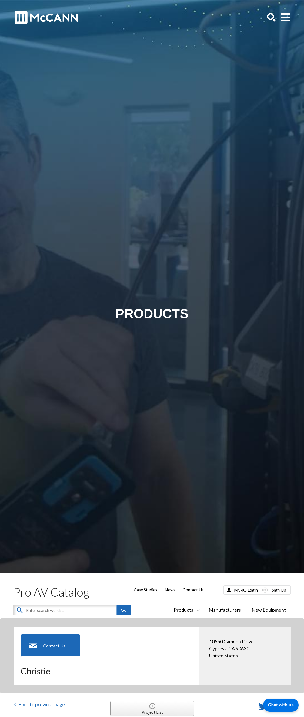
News (170, 589)
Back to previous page (39, 704)
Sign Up (279, 589)
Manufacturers (225, 610)
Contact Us (193, 589)
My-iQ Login (246, 589)
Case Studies (145, 589)
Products (186, 610)
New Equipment (269, 610)
